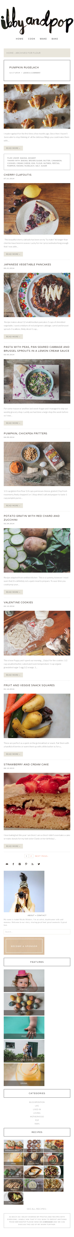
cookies (11, 163)
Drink (24, 1083)
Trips (37, 1124)
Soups (33, 1190)
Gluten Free (33, 1163)
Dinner (54, 1150)
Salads (54, 1176)
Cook (31, 39)
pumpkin (11, 166)
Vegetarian (14, 1203)
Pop (24, 1036)
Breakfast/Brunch (13, 1150)
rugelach (29, 166)
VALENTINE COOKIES (18, 602)
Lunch (53, 1163)
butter (46, 160)
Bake (55, 39)
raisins (20, 166)
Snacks (13, 1190)
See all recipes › (37, 1209)
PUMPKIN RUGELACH (24, 67)
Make (43, 39)
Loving (37, 1113)
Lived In (37, 1109)
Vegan (53, 1190)
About (31, 915)
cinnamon (56, 160)
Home (19, 39)
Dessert (32, 158)
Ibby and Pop (37, 21)
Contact (42, 915)
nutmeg (47, 163)
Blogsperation (37, 1102)
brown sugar (35, 160)
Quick (33, 1176)
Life (37, 1106)
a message (48, 1222)
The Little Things (24, 1060)
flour (39, 163)
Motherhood (37, 1117)
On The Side (13, 1176)
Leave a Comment (32, 73)
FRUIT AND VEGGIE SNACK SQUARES (29, 685)
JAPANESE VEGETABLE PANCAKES (27, 264)
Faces (24, 989)
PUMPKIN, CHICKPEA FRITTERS (25, 433)
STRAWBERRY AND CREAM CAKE (26, 764)
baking (24, 160)
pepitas (55, 163)
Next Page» (41, 856)
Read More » (13, 148)
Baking (23, 158)
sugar (44, 166)
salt (37, 166)
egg (33, 163)
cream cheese (23, 163)
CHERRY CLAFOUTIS (18, 174)
